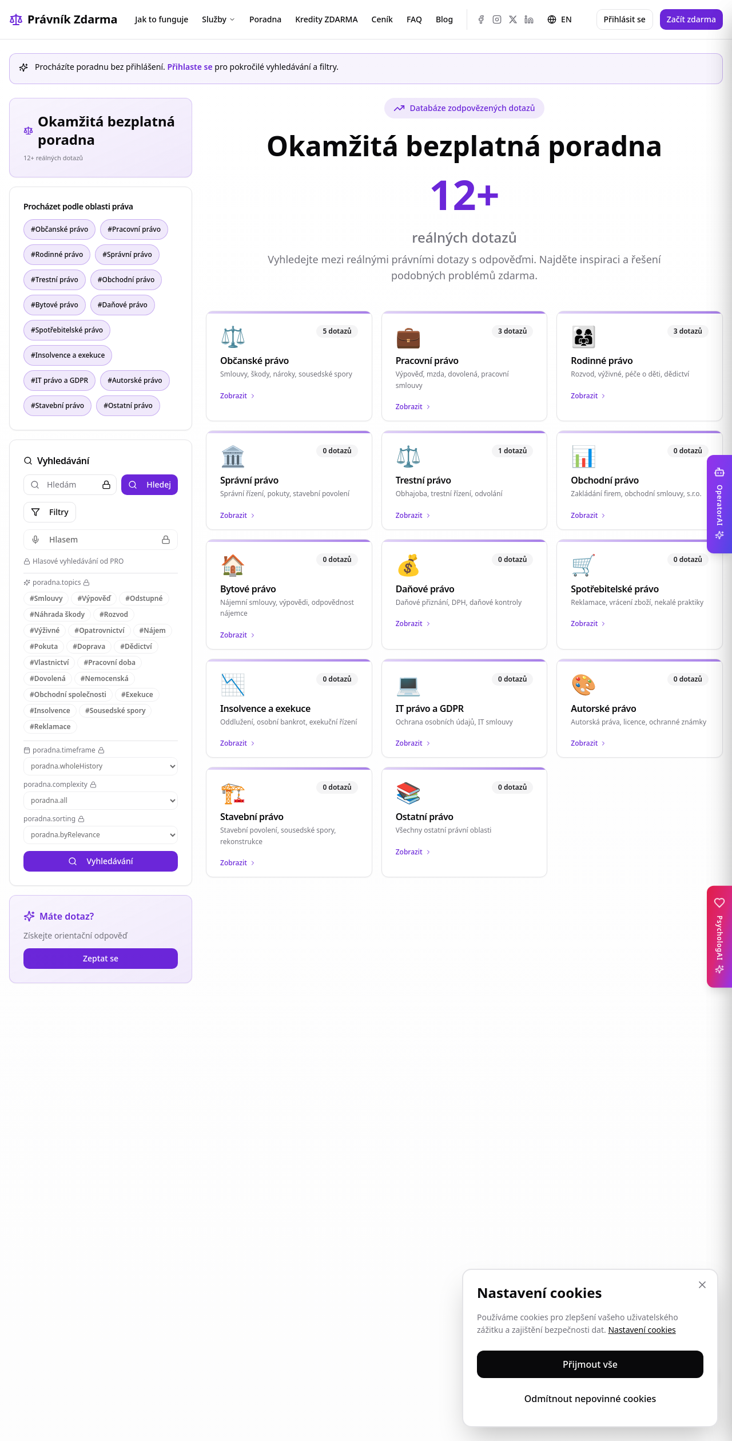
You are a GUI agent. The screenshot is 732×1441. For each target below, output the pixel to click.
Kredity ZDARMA (326, 19)
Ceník (382, 19)
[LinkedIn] (529, 19)
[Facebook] (481, 19)
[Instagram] (497, 19)
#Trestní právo (54, 279)
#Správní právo (127, 254)
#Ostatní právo (128, 405)
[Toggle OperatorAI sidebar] (719, 504)
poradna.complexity (60, 784)
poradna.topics (56, 582)
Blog (444, 19)
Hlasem (100, 539)
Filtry (50, 511)
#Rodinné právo (57, 254)
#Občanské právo (59, 229)
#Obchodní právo (126, 279)
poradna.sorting (54, 819)
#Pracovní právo (134, 229)
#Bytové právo (54, 305)
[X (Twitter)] (513, 19)
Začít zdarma (691, 19)
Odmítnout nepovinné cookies (590, 1398)
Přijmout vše (590, 1364)
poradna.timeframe (64, 750)
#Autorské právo (135, 380)
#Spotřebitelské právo (67, 330)
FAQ (414, 19)
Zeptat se (100, 958)
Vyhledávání (100, 861)
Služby (219, 19)
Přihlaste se (189, 66)
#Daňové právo (123, 305)
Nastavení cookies (641, 1329)
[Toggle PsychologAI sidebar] (719, 937)
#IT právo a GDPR (59, 380)
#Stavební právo (57, 405)
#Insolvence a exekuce (68, 355)
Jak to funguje (161, 19)
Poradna (265, 19)
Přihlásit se (625, 19)
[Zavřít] (702, 1284)
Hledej (149, 484)
